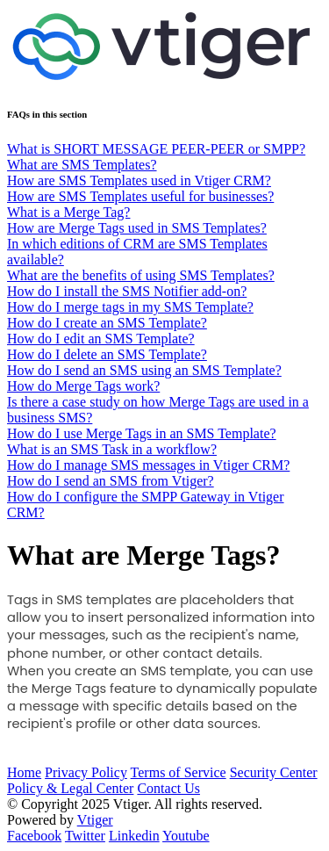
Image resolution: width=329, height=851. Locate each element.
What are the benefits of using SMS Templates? (141, 275)
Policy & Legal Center (70, 788)
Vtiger (95, 819)
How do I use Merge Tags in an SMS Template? (141, 433)
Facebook (34, 835)
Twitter (85, 835)
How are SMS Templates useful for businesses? (140, 196)
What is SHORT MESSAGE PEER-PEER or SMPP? (156, 148)
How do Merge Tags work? (83, 386)
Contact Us (168, 788)
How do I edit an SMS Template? (101, 338)
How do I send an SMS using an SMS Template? (144, 370)
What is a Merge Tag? (68, 212)
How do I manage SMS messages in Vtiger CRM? (148, 465)
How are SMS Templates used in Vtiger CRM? (139, 180)
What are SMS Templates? (82, 164)
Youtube (186, 835)
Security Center (274, 772)
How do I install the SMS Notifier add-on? (127, 291)
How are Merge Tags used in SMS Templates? (137, 227)
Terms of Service (178, 772)
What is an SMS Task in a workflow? (112, 449)
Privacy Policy (86, 772)
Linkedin (134, 835)
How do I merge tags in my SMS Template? (130, 306)
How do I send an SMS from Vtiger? (110, 480)
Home (24, 772)
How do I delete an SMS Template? (107, 354)
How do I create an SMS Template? (107, 322)
